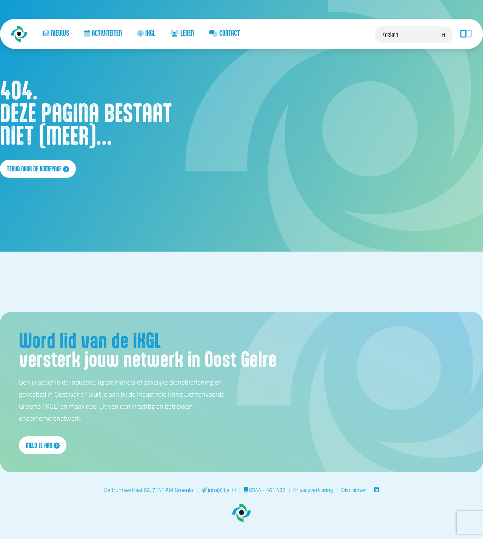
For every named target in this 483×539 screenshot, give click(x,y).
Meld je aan (43, 445)
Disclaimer (353, 489)
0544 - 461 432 (264, 489)
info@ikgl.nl (218, 489)
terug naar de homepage (38, 169)
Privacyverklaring (313, 489)
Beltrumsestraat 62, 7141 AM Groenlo (148, 489)
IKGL (146, 33)
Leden (182, 33)
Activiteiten (103, 33)
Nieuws (56, 33)
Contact (224, 33)
